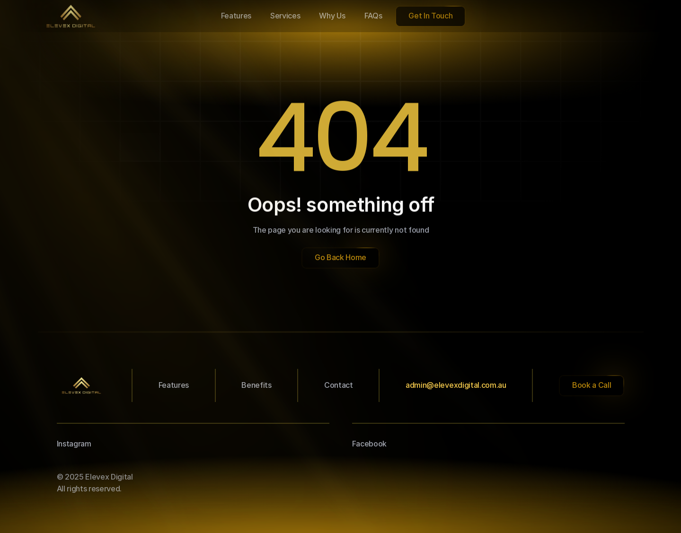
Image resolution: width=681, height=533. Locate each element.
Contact (338, 385)
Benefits (256, 385)
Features (174, 385)
